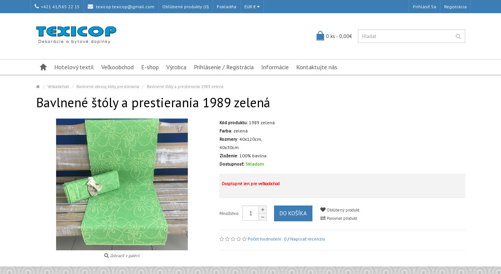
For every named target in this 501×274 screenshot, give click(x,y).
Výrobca (176, 67)
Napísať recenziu (307, 239)
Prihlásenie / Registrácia (224, 67)
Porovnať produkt (338, 218)
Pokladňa (226, 6)
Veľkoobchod (117, 67)
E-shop (150, 67)
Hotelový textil (74, 67)
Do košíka (293, 213)
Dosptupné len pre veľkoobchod (251, 183)
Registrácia (455, 6)
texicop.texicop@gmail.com (121, 6)
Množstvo (229, 213)
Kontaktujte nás (316, 67)
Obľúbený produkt (339, 210)
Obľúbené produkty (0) (185, 6)
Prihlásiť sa (424, 6)
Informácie (275, 67)
